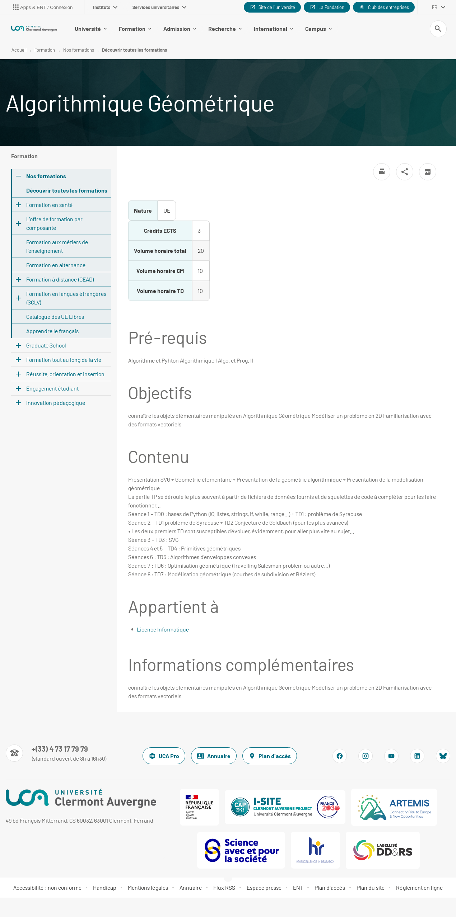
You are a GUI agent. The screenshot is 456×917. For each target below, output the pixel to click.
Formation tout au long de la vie (63, 359)
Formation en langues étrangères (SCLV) (66, 298)
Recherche (225, 28)
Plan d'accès (269, 756)
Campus (318, 28)
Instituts (105, 7)
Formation (135, 28)
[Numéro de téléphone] (56, 753)
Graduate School (46, 345)
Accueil (19, 50)
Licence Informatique (163, 629)
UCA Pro (164, 756)
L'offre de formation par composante (54, 223)
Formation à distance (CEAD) (60, 279)
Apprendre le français (52, 331)
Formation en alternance (55, 265)
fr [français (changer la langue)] (434, 7)
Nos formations (78, 50)
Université (91, 28)
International (273, 28)
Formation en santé (49, 205)
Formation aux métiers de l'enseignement (57, 246)
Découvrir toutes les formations (134, 50)
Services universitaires (159, 7)
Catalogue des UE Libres (55, 316)
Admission (179, 28)
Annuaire (214, 756)
